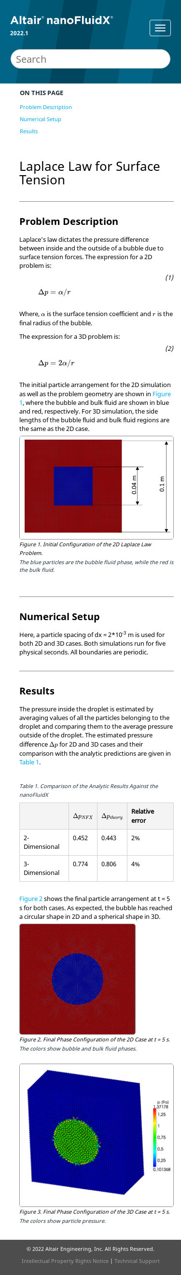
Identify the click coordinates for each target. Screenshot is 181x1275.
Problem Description (46, 107)
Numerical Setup (40, 119)
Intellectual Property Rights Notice (65, 1260)
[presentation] (54, 292)
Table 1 (29, 762)
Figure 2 (30, 898)
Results (29, 131)
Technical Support (137, 1260)
